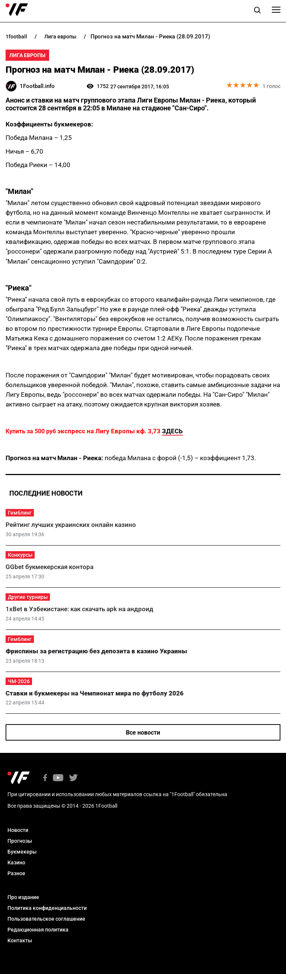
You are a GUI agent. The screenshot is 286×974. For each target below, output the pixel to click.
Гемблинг (20, 513)
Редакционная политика (38, 930)
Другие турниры (28, 597)
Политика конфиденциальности (47, 908)
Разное (16, 873)
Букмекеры (21, 852)
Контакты (19, 940)
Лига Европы (27, 55)
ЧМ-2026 (19, 681)
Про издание (23, 897)
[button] (257, 11)
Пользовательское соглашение (46, 919)
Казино (16, 862)
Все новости (143, 732)
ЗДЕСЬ (172, 431)
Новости (17, 830)
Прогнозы (19, 841)
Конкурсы (20, 555)
